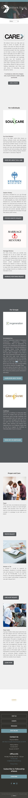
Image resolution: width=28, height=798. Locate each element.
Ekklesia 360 (14, 795)
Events (14, 721)
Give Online (14, 731)
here (16, 361)
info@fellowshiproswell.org (14, 761)
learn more (8, 663)
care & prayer (14, 83)
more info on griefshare (13, 440)
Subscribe (14, 776)
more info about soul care (13, 160)
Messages (14, 726)
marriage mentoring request (14, 277)
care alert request (11, 597)
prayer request (10, 534)
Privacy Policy (14, 764)
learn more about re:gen (13, 378)
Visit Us (14, 716)
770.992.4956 (14, 758)
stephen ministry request (13, 218)
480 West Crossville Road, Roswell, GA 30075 (14, 741)
